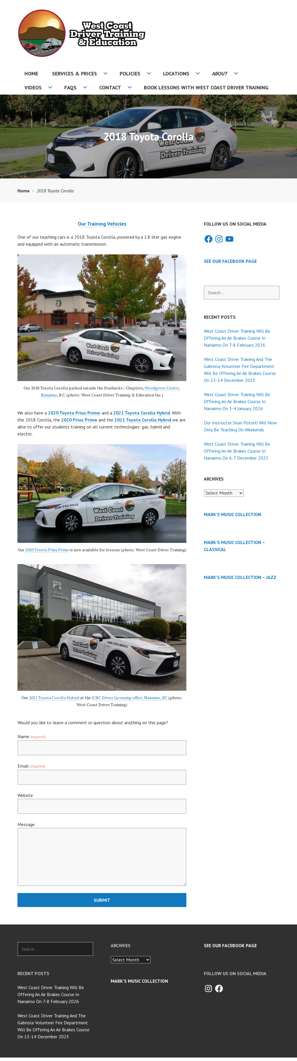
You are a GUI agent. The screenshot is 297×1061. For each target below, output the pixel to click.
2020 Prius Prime (79, 420)
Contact (110, 87)
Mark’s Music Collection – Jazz (240, 577)
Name (31, 736)
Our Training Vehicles (102, 223)
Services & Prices (74, 73)
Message (26, 824)
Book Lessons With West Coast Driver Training (206, 87)
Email (31, 766)
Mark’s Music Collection (232, 514)
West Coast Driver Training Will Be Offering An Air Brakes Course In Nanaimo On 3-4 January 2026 (237, 401)
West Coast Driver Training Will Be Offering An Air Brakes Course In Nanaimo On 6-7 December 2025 (237, 451)
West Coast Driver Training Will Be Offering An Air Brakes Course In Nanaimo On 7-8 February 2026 (237, 338)
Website (25, 795)
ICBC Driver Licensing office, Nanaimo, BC (129, 697)
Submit (102, 900)
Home (31, 73)
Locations (176, 73)
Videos (33, 87)
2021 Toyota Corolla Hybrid (54, 697)
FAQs (70, 87)
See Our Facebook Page (230, 261)
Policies (130, 73)
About (219, 73)
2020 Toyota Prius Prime (74, 413)
